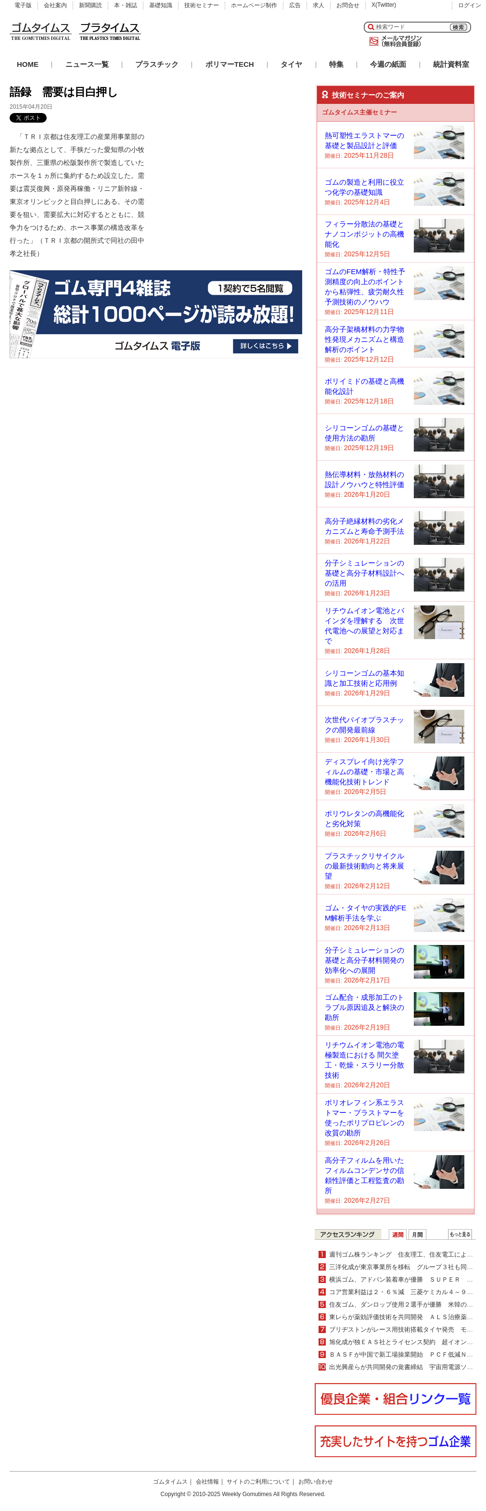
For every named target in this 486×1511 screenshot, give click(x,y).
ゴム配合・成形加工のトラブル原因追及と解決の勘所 (364, 1007)
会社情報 (207, 1481)
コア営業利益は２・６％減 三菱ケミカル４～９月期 (404, 1292)
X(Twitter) (383, 4)
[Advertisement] (230, 190)
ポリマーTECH (229, 64)
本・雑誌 (125, 5)
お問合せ (347, 5)
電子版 (23, 5)
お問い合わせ (315, 1481)
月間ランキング (417, 1234)
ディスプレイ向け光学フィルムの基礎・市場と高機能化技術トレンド (364, 771)
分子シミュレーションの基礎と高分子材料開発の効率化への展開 (364, 960)
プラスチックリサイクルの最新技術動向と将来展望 (364, 866)
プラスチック (157, 64)
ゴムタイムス (170, 1481)
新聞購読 (90, 5)
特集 (336, 64)
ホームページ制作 (254, 5)
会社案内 (55, 5)
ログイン (469, 5)
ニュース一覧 (87, 64)
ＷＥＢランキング (460, 1234)
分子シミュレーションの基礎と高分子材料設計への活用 (364, 573)
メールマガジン (394, 41)
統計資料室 (451, 64)
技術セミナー (201, 5)
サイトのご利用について (258, 1481)
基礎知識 (160, 5)
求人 (318, 5)
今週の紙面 (388, 64)
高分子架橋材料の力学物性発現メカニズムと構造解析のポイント (364, 339)
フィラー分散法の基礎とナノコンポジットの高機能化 (364, 234)
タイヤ (291, 64)
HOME (27, 64)
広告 (295, 5)
